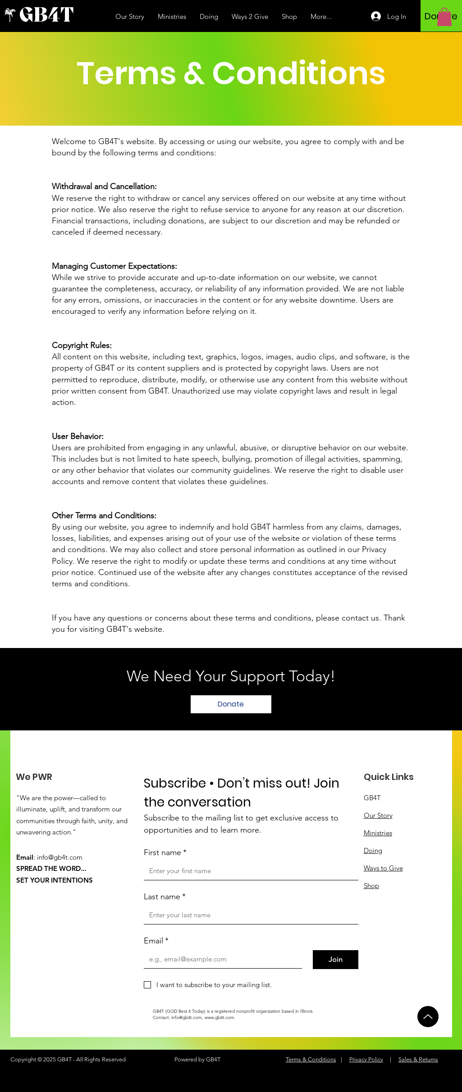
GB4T (372, 797)
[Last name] (248, 915)
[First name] (248, 871)
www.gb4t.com (219, 1017)
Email (156, 941)
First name (165, 852)
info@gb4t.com (59, 857)
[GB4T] (60, 16)
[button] (444, 17)
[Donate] (231, 704)
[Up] (428, 1016)
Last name (165, 896)
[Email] (220, 959)
